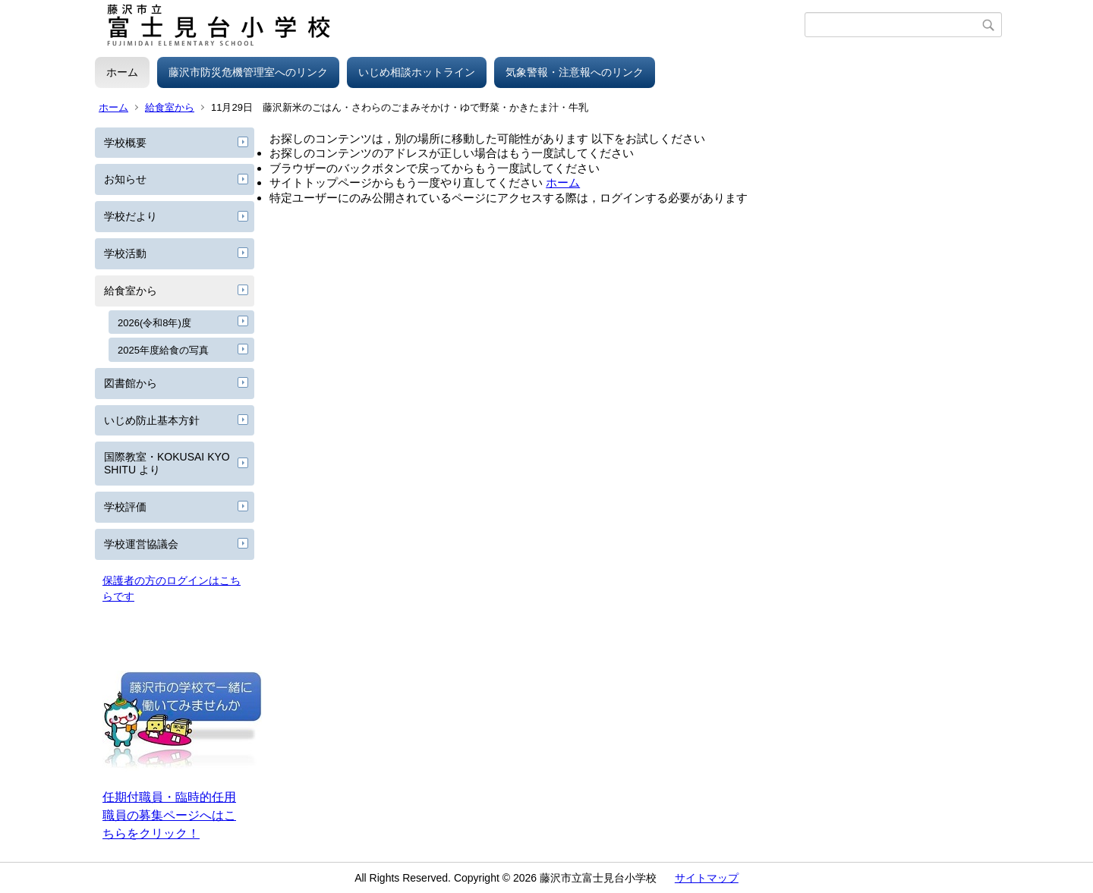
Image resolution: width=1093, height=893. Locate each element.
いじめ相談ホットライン (416, 72)
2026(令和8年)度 (154, 323)
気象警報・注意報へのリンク (575, 72)
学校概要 (125, 143)
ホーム (122, 72)
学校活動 (125, 253)
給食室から (169, 107)
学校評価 (125, 507)
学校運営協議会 (141, 544)
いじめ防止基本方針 (152, 420)
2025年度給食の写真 (163, 350)
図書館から (130, 383)
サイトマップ (707, 878)
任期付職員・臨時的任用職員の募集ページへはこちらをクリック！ (169, 815)
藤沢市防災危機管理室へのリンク (248, 72)
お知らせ (125, 179)
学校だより (130, 216)
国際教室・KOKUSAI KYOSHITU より (167, 463)
